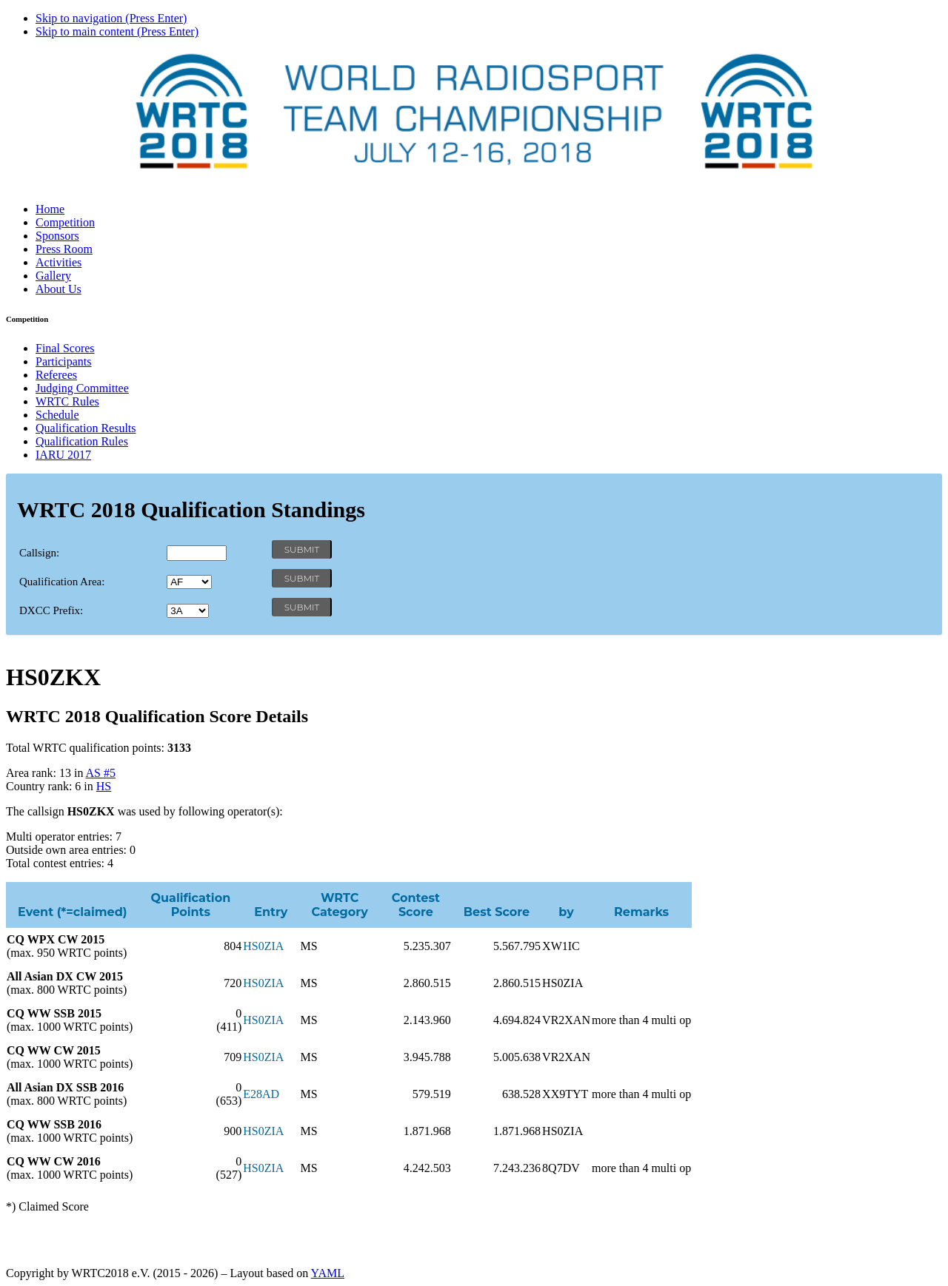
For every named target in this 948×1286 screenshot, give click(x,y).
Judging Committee (82, 388)
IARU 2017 (63, 454)
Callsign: (39, 553)
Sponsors (57, 235)
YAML (327, 1273)
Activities (58, 262)
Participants (64, 361)
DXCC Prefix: (51, 610)
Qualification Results (86, 428)
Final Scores (65, 348)
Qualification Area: (61, 582)
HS (103, 786)
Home (50, 209)
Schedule (57, 414)
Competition (65, 222)
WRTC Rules (67, 401)
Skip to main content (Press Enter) (117, 31)
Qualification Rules (82, 441)
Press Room (64, 249)
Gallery (53, 275)
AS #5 (101, 773)
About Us (58, 289)
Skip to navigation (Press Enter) (111, 18)
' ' (189, 582)
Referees (56, 374)
